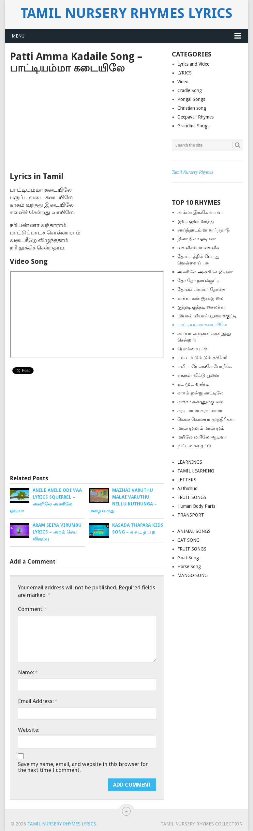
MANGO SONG (192, 575)
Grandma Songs (193, 125)
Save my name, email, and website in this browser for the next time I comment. (83, 767)
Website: (28, 730)
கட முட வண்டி (193, 384)
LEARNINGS (189, 462)
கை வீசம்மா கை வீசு (198, 247)
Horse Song (189, 566)
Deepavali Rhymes (195, 117)
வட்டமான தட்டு (194, 445)
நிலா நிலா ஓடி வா (196, 238)
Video (182, 81)
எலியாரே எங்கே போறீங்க (204, 366)
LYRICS (184, 72)
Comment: (32, 609)
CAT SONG (188, 540)
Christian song (191, 108)
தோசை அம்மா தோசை (201, 289)
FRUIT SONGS (191, 497)
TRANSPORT (190, 515)
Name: (27, 672)
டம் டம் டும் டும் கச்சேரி (202, 357)
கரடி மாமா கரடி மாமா (199, 410)
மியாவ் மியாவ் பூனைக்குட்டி (207, 315)
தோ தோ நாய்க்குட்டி (198, 280)
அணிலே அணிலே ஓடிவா (204, 271)
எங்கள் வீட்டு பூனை (198, 375)
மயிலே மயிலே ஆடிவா (202, 436)
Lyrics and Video (193, 64)
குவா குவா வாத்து (195, 221)
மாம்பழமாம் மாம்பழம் (200, 428)
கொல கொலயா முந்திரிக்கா (206, 419)
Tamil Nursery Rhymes (192, 172)
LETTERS (186, 479)
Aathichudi (188, 488)
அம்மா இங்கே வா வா (200, 212)
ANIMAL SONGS (194, 531)
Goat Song (188, 557)
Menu (18, 36)
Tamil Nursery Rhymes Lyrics (126, 13)
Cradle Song (189, 90)
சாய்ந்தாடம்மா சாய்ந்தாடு (203, 229)
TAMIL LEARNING (195, 470)
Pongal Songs (191, 99)
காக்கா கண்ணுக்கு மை (200, 298)
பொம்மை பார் (192, 348)
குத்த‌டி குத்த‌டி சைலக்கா (201, 307)
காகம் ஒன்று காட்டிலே (200, 392)
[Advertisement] (87, 122)
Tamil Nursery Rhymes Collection (202, 823)
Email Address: (37, 701)
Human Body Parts (196, 506)
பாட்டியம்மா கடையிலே (202, 324)
